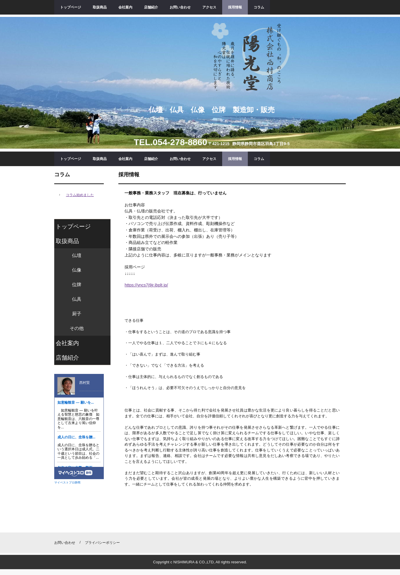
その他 (77, 328)
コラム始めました (80, 195)
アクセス (209, 7)
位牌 (76, 284)
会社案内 (125, 7)
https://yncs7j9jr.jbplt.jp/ (146, 285)
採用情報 (235, 7)
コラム (259, 7)
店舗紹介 (151, 7)
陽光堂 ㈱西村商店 (251, 58)
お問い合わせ (180, 7)
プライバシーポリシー (102, 543)
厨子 (76, 313)
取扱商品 (100, 7)
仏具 (76, 299)
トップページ (70, 7)
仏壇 (76, 255)
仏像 (76, 270)
